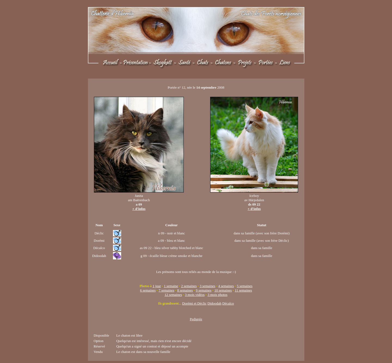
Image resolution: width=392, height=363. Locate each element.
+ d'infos (138, 209)
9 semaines (203, 290)
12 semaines (173, 295)
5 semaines (244, 286)
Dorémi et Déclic (194, 303)
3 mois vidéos (194, 295)
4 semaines (226, 286)
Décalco (228, 303)
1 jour (156, 286)
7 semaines (166, 290)
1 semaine (171, 286)
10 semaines (223, 290)
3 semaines (207, 286)
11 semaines (243, 290)
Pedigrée (196, 319)
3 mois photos (217, 295)
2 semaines (189, 286)
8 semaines (185, 290)
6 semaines (147, 290)
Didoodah (214, 303)
